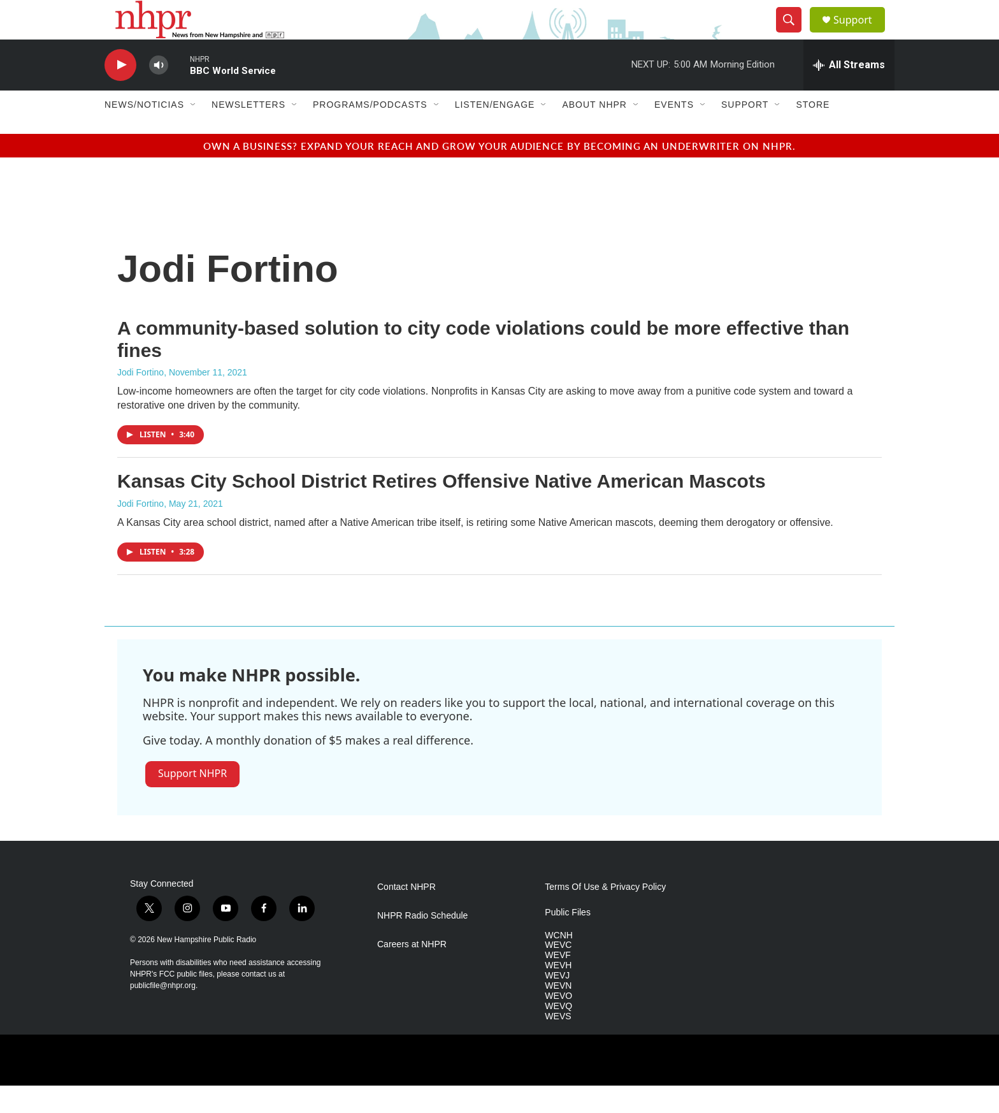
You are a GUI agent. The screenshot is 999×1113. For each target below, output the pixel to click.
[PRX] (398, 1087)
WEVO (558, 1024)
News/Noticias (144, 132)
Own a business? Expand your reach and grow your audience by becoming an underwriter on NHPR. (499, 173)
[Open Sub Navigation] (194, 132)
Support (860, 33)
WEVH (558, 993)
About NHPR (594, 132)
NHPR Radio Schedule (422, 943)
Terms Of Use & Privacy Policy (605, 914)
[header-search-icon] (794, 34)
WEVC (558, 973)
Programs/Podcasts (370, 132)
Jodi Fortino (140, 400)
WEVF (557, 983)
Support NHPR (192, 801)
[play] (120, 92)
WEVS (558, 1044)
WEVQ (558, 1033)
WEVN (558, 1014)
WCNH (559, 963)
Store (813, 132)
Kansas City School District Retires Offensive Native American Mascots (441, 509)
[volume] (158, 92)
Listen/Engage (495, 132)
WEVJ (557, 1003)
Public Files (568, 940)
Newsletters (248, 132)
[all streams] (849, 92)
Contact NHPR (406, 914)
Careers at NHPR (412, 972)
